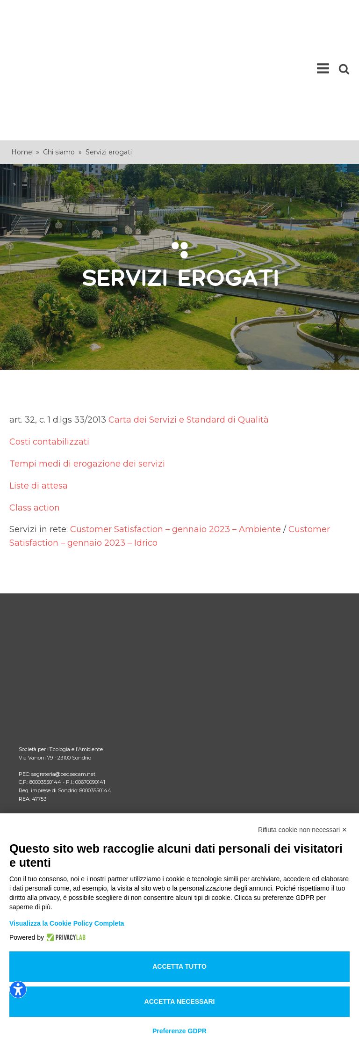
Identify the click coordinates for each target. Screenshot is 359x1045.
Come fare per (42, 677)
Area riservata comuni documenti (73, 722)
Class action (34, 408)
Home (21, 53)
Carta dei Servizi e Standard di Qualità (188, 321)
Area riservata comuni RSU (62, 707)
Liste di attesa (38, 387)
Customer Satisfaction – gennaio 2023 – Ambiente (175, 430)
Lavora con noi (42, 738)
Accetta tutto (179, 966)
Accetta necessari (179, 1001)
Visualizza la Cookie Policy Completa (66, 923)
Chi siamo (59, 53)
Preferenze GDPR (179, 1031)
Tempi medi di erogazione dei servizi (87, 365)
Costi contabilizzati (49, 343)
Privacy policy (41, 811)
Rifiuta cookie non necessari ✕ (302, 829)
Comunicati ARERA (50, 692)
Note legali (36, 795)
